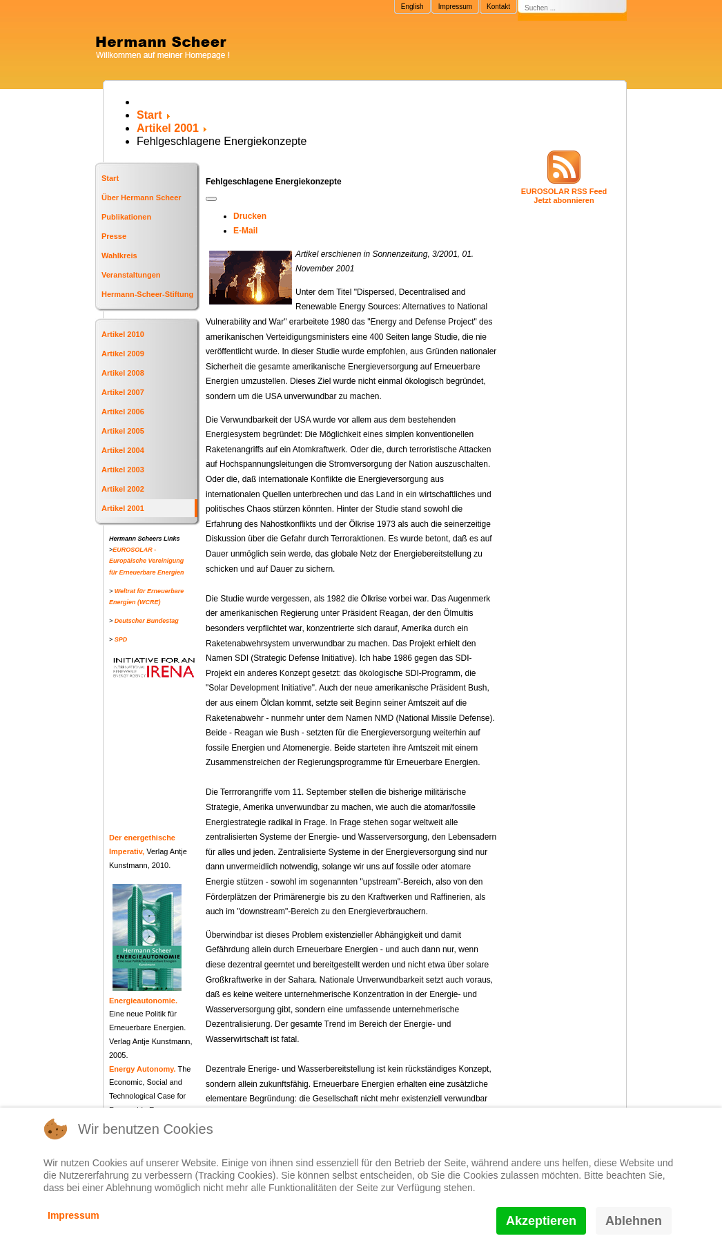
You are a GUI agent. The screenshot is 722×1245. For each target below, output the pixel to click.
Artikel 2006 (122, 411)
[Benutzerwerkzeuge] (211, 199)
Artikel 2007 (122, 392)
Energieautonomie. (143, 1000)
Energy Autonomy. (142, 1069)
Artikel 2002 (122, 489)
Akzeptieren (541, 1221)
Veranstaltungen (131, 275)
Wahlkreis (119, 255)
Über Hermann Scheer (141, 197)
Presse (113, 236)
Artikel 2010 (122, 334)
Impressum (455, 6)
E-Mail (245, 230)
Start (110, 178)
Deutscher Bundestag (147, 620)
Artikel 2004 (122, 450)
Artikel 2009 (122, 353)
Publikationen (126, 217)
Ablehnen (633, 1221)
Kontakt (498, 6)
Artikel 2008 (122, 373)
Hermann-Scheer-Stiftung (147, 294)
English (412, 6)
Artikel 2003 (122, 469)
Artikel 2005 (122, 431)
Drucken (249, 216)
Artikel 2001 (122, 508)
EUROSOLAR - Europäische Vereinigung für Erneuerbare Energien (146, 560)
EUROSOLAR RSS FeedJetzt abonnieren (564, 195)
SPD (121, 639)
